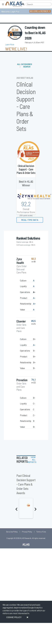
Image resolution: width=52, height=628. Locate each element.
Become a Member (39, 11)
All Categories (24, 64)
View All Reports (32, 459)
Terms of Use (41, 532)
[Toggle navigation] (3, 4)
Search (26, 66)
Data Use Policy (12, 532)
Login (12, 11)
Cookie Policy (14, 617)
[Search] (39, 4)
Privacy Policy (27, 532)
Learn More (9, 44)
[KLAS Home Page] (13, 4)
